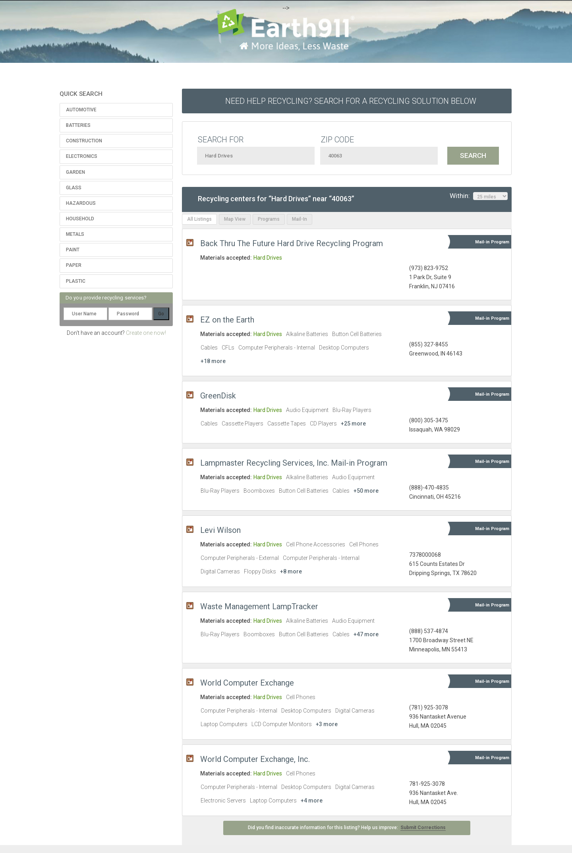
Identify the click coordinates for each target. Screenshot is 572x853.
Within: (479, 196)
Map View (234, 219)
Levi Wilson (220, 530)
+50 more (366, 491)
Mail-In (299, 219)
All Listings (199, 219)
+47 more (366, 634)
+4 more (312, 800)
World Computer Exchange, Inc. (255, 759)
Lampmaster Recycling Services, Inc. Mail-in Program (293, 463)
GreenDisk (218, 395)
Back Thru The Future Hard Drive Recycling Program (291, 243)
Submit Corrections (423, 827)
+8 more (291, 571)
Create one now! (146, 333)
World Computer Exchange (247, 683)
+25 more (353, 423)
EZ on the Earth (227, 319)
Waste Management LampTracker (259, 606)
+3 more (327, 724)
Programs (269, 219)
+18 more (213, 361)
